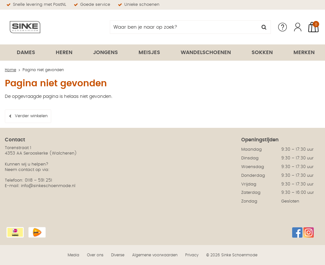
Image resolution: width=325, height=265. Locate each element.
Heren (64, 52)
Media (73, 255)
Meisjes (149, 52)
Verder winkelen (31, 116)
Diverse (117, 255)
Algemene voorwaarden (154, 255)
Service (282, 27)
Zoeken (264, 27)
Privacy (191, 255)
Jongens (105, 52)
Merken (304, 52)
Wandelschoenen (206, 52)
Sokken (262, 52)
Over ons (95, 255)
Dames (26, 52)
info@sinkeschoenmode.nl (48, 186)
